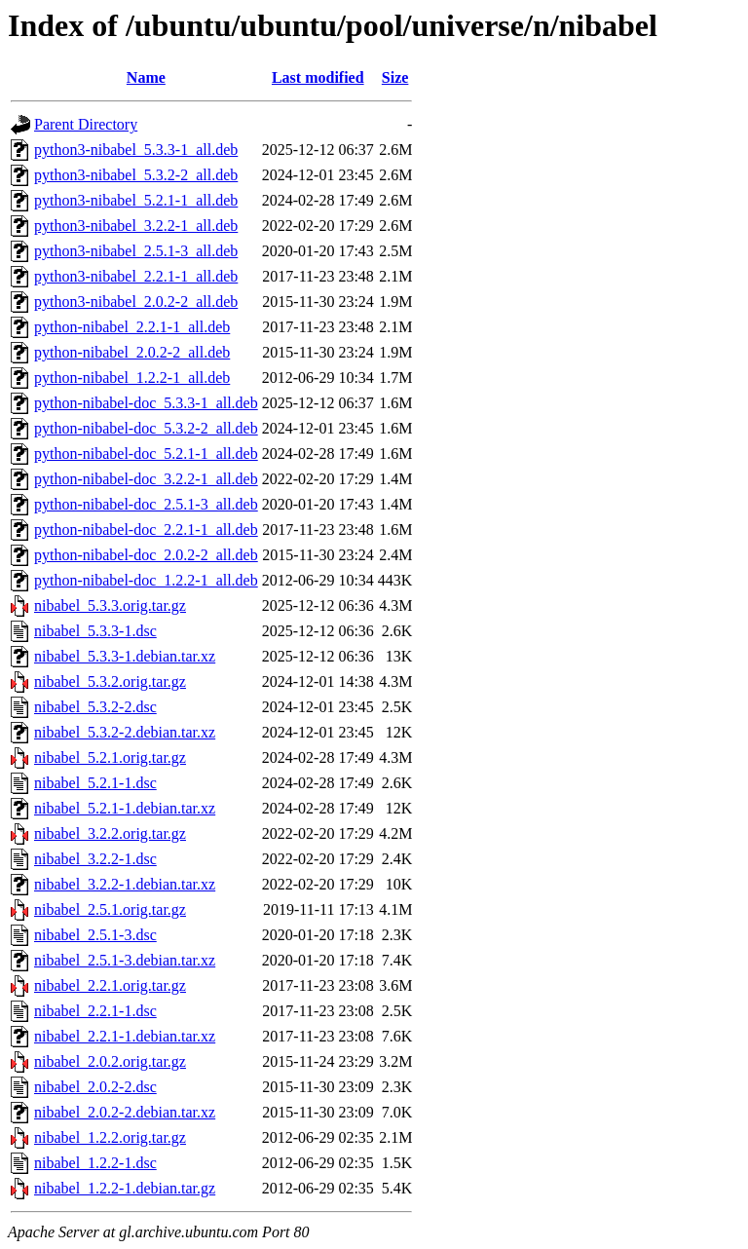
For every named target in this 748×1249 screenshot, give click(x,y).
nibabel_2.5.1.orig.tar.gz (110, 909)
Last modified (318, 77)
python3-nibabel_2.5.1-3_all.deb (136, 251)
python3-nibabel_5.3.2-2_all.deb (136, 175)
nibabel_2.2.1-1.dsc (95, 1011)
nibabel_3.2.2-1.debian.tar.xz (124, 884)
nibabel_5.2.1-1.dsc (95, 783)
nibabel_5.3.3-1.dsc (95, 631)
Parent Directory (85, 124)
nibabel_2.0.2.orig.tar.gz (110, 1061)
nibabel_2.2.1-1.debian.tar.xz (124, 1036)
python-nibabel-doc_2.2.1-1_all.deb (146, 529)
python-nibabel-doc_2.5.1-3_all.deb (146, 504)
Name (146, 77)
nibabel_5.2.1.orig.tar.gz (110, 757)
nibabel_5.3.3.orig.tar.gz (110, 605)
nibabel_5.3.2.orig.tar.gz (110, 681)
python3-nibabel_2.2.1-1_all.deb (136, 276)
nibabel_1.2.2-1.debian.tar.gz (124, 1188)
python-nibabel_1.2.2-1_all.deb (132, 377)
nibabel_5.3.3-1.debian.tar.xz (124, 656)
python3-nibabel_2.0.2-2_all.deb (136, 301)
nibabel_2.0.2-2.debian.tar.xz (124, 1112)
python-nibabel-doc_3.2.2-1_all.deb (146, 479)
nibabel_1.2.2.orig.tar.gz (110, 1137)
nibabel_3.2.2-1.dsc (95, 859)
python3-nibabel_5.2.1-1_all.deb (136, 200)
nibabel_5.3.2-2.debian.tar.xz (124, 732)
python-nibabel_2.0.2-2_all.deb (132, 352)
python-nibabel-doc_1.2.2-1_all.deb (146, 580)
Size (395, 77)
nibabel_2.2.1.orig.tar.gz (110, 985)
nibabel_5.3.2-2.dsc (95, 707)
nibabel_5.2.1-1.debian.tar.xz (124, 808)
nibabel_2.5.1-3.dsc (95, 935)
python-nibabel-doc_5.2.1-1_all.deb (146, 453)
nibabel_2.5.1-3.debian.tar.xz (124, 960)
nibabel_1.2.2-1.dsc (95, 1162)
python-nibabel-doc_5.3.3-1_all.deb (146, 403)
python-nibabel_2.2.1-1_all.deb (132, 327)
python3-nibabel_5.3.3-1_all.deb (136, 149)
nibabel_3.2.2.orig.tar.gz (110, 833)
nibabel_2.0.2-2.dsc (95, 1087)
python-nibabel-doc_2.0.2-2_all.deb (146, 555)
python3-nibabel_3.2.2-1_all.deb (136, 225)
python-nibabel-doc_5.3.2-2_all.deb (146, 428)
